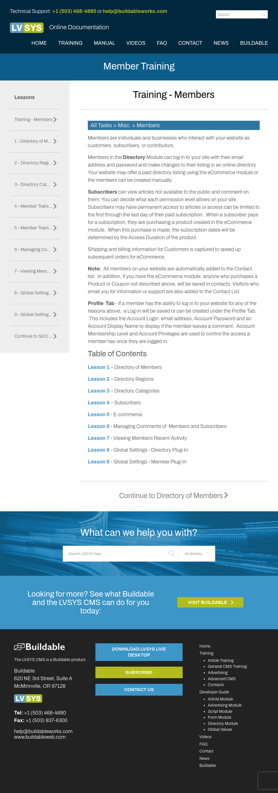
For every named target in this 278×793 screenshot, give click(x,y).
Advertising (218, 672)
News (204, 758)
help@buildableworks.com (135, 11)
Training (206, 653)
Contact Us (139, 689)
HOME (39, 43)
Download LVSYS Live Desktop (139, 652)
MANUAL (104, 43)
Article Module (220, 699)
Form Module (220, 717)
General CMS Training (227, 666)
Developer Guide (214, 692)
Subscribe (139, 672)
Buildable (207, 765)
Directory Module (223, 723)
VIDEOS (135, 43)
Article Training (221, 660)
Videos (205, 736)
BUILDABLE (254, 43)
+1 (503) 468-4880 (74, 11)
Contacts (216, 684)
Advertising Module (225, 705)
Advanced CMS (222, 678)
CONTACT (190, 43)
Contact (206, 751)
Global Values (220, 729)
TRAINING (70, 43)
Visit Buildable (207, 602)
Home (204, 646)
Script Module (220, 711)
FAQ (162, 43)
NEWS (221, 43)
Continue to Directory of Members (173, 495)
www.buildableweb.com (40, 737)
